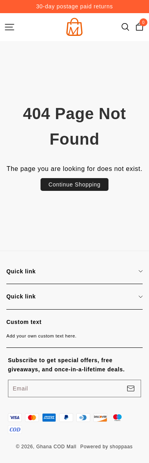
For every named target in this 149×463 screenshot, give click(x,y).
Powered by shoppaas (106, 446)
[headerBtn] (9, 27)
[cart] (139, 27)
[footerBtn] (131, 388)
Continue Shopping (74, 184)
